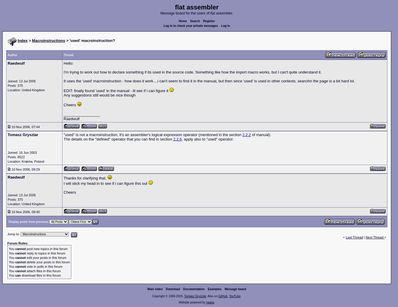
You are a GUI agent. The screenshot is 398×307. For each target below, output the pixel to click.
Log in (225, 25)
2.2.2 (246, 135)
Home (183, 21)
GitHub (222, 296)
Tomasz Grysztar (195, 296)
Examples (215, 289)
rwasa (210, 302)
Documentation (194, 289)
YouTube (234, 296)
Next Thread (375, 237)
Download (173, 289)
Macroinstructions (48, 40)
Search (195, 21)
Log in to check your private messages (191, 25)
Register (209, 21)
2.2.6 (177, 139)
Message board (235, 289)
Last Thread (354, 237)
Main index (155, 289)
